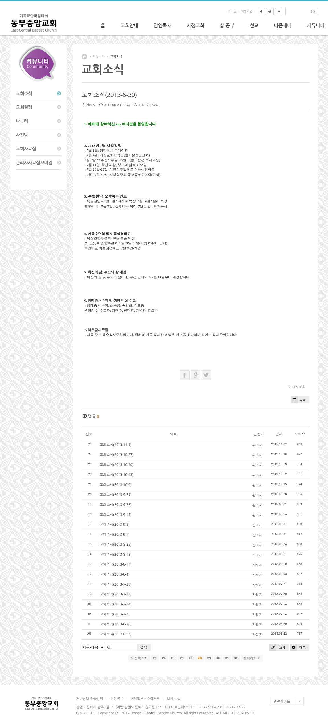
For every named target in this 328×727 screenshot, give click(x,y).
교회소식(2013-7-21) (115, 594)
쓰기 (277, 647)
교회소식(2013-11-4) (115, 444)
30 (218, 658)
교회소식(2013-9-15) (115, 514)
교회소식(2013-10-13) (116, 474)
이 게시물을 (297, 387)
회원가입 (246, 11)
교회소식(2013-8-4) (114, 574)
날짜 (279, 434)
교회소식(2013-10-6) (115, 484)
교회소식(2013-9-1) (114, 534)
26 (181, 658)
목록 (298, 399)
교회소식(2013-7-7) (114, 614)
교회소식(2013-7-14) (115, 604)
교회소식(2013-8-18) (115, 554)
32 (236, 658)
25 (172, 658)
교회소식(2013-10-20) (116, 464)
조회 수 (299, 434)
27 (190, 658)
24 (163, 658)
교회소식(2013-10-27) (116, 454)
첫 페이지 (139, 658)
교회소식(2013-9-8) (114, 524)
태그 (298, 647)
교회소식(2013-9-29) (115, 494)
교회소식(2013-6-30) (109, 95)
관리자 (91, 104)
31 (227, 658)
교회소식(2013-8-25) (115, 544)
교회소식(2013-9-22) (115, 504)
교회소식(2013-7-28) (115, 584)
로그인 (231, 11)
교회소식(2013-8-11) (115, 564)
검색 (143, 647)
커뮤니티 (99, 56)
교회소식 (116, 56)
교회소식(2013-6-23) (115, 634)
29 (209, 658)
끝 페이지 (251, 658)
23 (154, 658)
